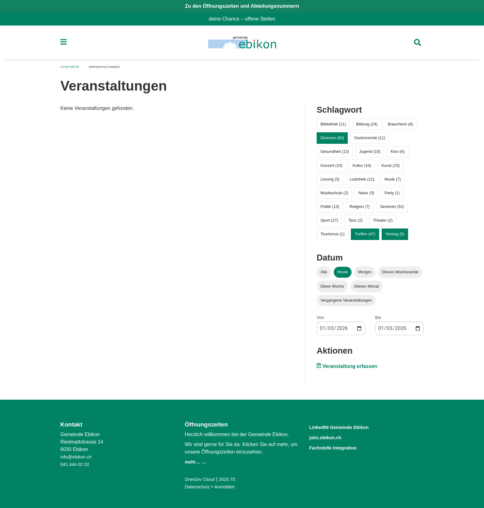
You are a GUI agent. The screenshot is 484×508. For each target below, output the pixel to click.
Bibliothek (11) (333, 126)
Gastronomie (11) (369, 140)
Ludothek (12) (362, 181)
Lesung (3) (329, 181)
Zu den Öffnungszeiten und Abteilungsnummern (242, 6)
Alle (323, 274)
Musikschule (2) (334, 194)
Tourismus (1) (332, 236)
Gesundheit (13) (334, 153)
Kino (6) (398, 153)
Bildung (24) (367, 126)
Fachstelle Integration (339, 447)
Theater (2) (383, 222)
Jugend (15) (369, 153)
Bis (378, 319)
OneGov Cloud (201, 479)
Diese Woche (332, 288)
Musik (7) (392, 181)
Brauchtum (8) (400, 126)
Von (320, 319)
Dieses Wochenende (400, 274)
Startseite (70, 69)
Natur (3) (367, 194)
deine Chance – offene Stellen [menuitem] (244, 18)
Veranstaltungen (108, 69)
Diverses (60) (332, 140)
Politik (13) (329, 208)
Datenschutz (198, 486)
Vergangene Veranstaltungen (346, 302)
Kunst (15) (390, 167)
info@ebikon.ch (77, 456)
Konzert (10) (331, 167)
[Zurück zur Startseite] (242, 44)
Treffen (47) (365, 236)
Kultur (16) (361, 167)
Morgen (364, 274)
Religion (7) (359, 208)
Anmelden (228, 486)
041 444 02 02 (76, 464)
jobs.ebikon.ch (330, 437)
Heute (342, 274)
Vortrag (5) (394, 236)
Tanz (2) (355, 222)
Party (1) (392, 194)
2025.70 (231, 479)
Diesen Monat (366, 288)
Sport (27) (329, 222)
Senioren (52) (392, 208)
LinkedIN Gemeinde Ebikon (347, 427)
